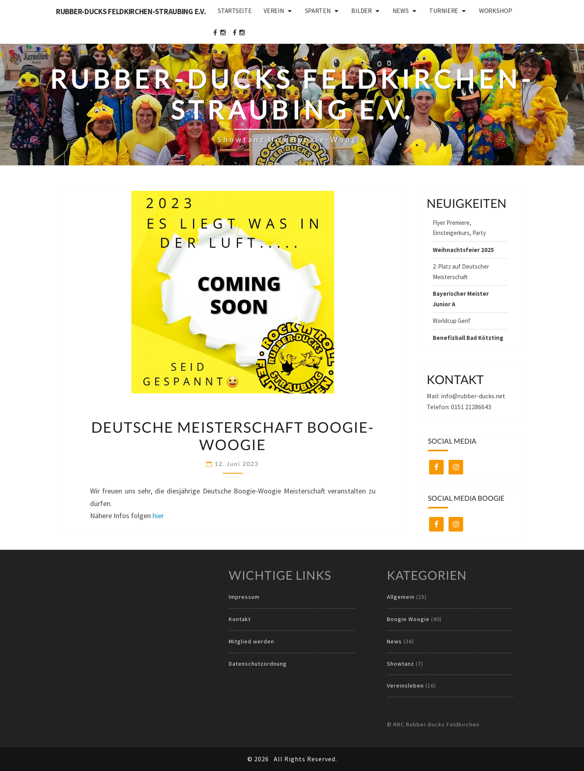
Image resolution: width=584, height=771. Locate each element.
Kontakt (240, 619)
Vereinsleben (405, 685)
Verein (274, 10)
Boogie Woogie (408, 619)
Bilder (361, 10)
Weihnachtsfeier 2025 (463, 250)
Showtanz (400, 663)
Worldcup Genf (451, 321)
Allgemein (400, 596)
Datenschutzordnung (258, 663)
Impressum (244, 596)
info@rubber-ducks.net (473, 396)
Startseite (234, 10)
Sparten (318, 10)
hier (158, 515)
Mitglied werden (251, 641)
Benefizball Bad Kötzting (468, 338)
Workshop (495, 10)
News (401, 10)
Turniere (443, 10)
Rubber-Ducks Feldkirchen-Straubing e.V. (131, 11)
